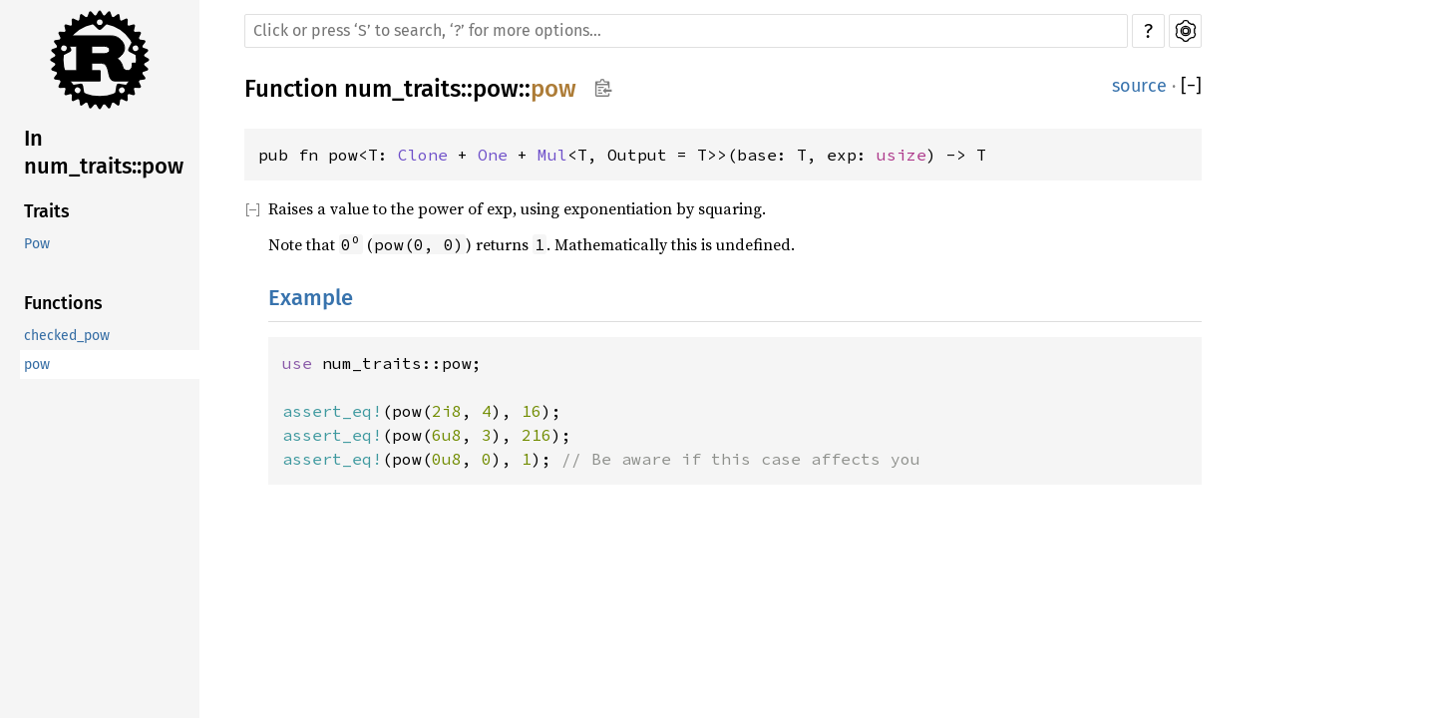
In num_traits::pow (103, 152)
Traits (47, 211)
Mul (552, 155)
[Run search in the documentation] (686, 31)
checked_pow (67, 335)
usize (901, 155)
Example (310, 297)
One (493, 155)
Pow (37, 243)
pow (37, 364)
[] (1191, 86)
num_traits (402, 89)
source (1139, 86)
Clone (423, 155)
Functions (63, 303)
